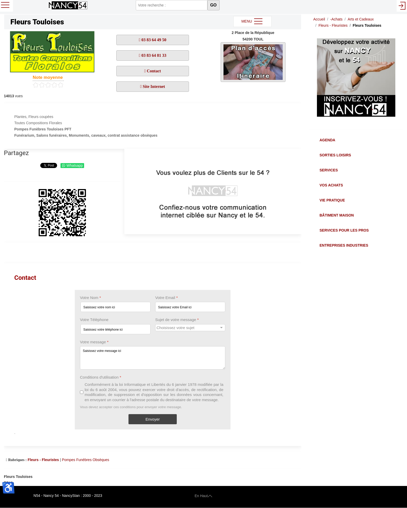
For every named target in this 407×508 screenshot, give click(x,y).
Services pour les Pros (344, 230)
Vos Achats (331, 185)
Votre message (94, 342)
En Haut (204, 495)
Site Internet (153, 86)
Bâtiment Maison (337, 215)
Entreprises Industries (344, 245)
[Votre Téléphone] (115, 329)
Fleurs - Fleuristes (43, 460)
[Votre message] (152, 358)
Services (329, 170)
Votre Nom (90, 297)
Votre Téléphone (94, 320)
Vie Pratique (332, 200)
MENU (252, 21)
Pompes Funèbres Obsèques (85, 460)
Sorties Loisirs (335, 155)
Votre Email (166, 297)
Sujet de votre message (177, 320)
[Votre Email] (190, 307)
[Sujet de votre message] (190, 327)
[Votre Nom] (115, 307)
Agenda (327, 140)
